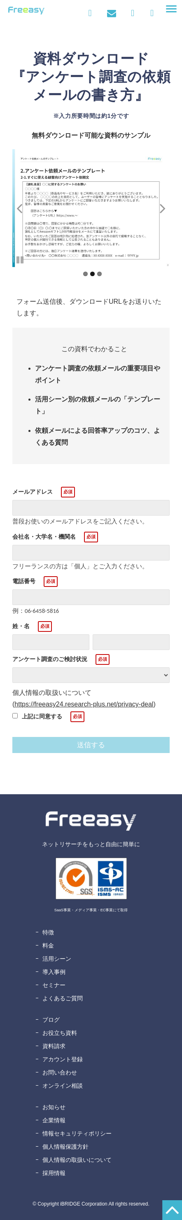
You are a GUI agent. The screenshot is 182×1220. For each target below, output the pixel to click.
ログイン (90, 13)
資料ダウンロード (134, 13)
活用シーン (56, 958)
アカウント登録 (62, 1059)
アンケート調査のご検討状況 (49, 659)
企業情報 (53, 1120)
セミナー (53, 985)
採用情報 (53, 1173)
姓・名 (21, 626)
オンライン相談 (62, 1085)
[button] (171, 9)
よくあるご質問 (62, 998)
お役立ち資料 (59, 1033)
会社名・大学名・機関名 (44, 536)
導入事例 (53, 972)
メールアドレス (32, 491)
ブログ (51, 1019)
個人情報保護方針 (65, 1146)
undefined (24, 208)
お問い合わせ (111, 13)
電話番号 (23, 581)
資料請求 (53, 1046)
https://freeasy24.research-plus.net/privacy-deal (83, 704)
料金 (48, 945)
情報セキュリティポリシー (77, 1133)
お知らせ (53, 1107)
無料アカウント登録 (152, 13)
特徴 (48, 932)
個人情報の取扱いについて (77, 1160)
